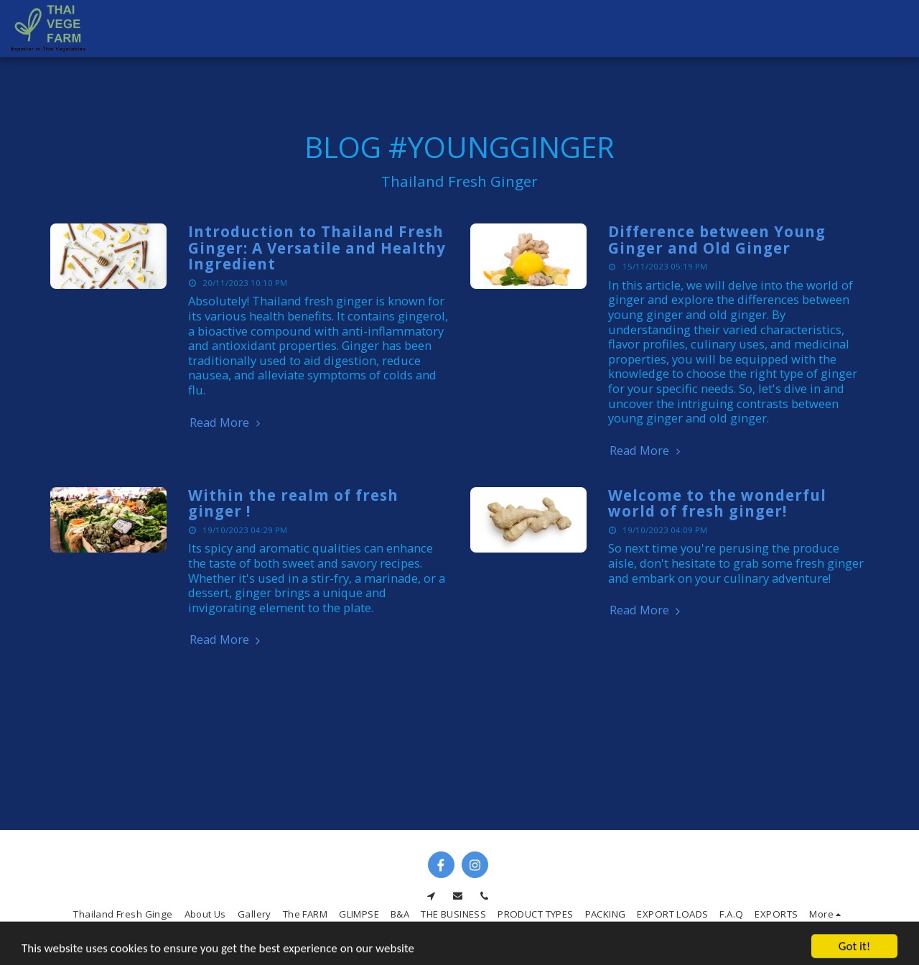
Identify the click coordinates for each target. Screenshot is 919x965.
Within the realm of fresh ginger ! (293, 503)
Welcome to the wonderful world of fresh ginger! (717, 503)
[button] (854, 29)
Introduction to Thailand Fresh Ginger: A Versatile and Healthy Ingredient (317, 247)
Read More (227, 422)
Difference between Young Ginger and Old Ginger (717, 239)
